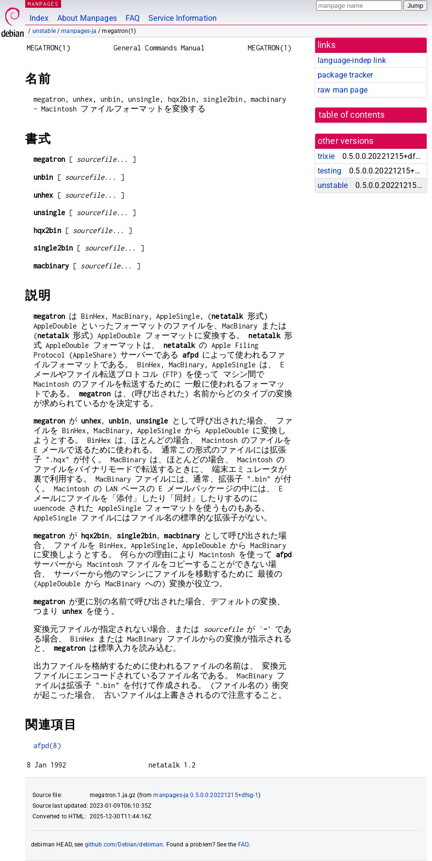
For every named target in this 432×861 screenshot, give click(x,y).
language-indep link (352, 60)
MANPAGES (43, 3)
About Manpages (87, 18)
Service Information (182, 18)
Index (39, 18)
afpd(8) (47, 745)
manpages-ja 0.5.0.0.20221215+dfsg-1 (205, 795)
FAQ (133, 18)
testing (329, 170)
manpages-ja (78, 31)
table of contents (352, 115)
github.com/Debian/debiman (124, 844)
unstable (44, 31)
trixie (326, 156)
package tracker (345, 74)
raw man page (343, 89)
